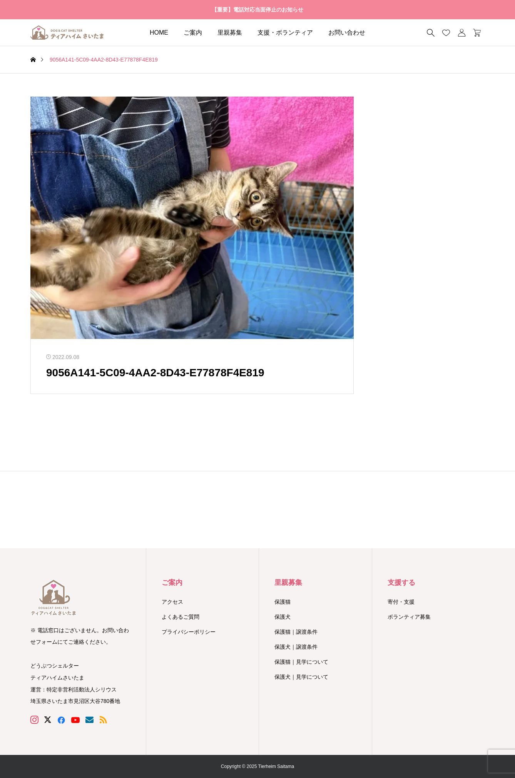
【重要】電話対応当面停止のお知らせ (257, 10)
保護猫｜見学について (301, 662)
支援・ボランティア (285, 32)
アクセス (172, 602)
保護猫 (282, 602)
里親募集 (229, 32)
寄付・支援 (401, 602)
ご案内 (193, 32)
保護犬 (282, 617)
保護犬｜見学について (301, 677)
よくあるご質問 (180, 617)
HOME (159, 32)
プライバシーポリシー (189, 632)
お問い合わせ (346, 32)
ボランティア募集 (409, 617)
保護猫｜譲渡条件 (296, 632)
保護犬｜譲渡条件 (296, 647)
